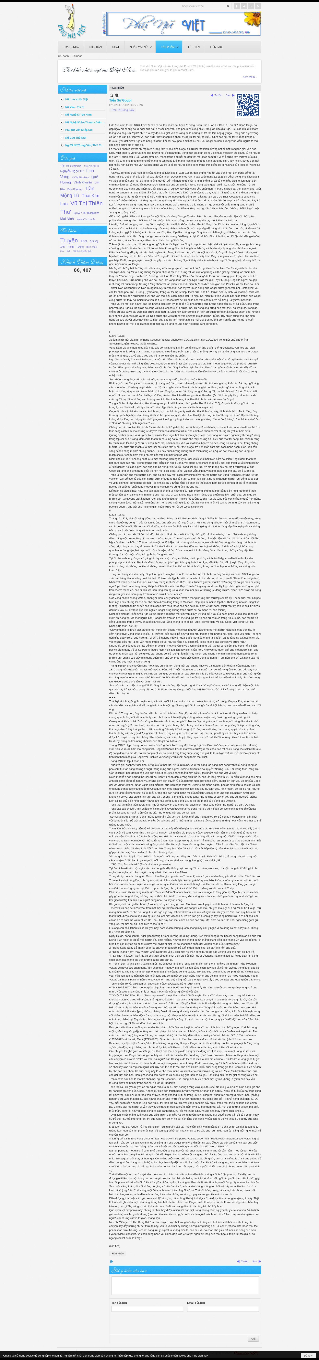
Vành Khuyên (83, 182)
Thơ (84, 241)
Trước (218, 95)
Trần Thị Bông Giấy (70, 165)
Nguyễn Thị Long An (86, 219)
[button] (140, 47)
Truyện (69, 240)
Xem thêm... (250, 76)
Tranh (70, 246)
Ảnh (62, 246)
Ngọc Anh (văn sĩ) (91, 166)
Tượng (80, 246)
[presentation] (142, 1324)
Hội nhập (76, 55)
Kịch (62, 251)
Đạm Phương (74, 189)
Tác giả (67, 157)
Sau (228, 95)
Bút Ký (94, 241)
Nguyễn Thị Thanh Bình (86, 213)
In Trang (111, 1261)
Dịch (68, 251)
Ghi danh (63, 55)
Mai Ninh (67, 219)
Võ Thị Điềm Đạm (80, 177)
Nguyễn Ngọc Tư (71, 171)
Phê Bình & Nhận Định (82, 251)
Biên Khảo (91, 247)
